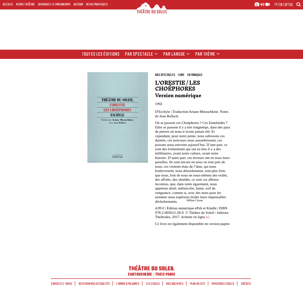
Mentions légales (223, 284)
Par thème (207, 54)
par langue (176, 54)
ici (207, 217)
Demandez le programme (54, 4)
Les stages (153, 284)
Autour (78, 4)
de (291, 4)
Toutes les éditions (101, 54)
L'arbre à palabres (127, 284)
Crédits (246, 284)
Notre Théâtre (25, 4)
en (281, 4)
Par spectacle (141, 54)
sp (286, 4)
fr (275, 4)
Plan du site (197, 284)
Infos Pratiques (97, 4)
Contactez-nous (61, 284)
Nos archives (174, 284)
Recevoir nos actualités (94, 284)
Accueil (8, 4)
